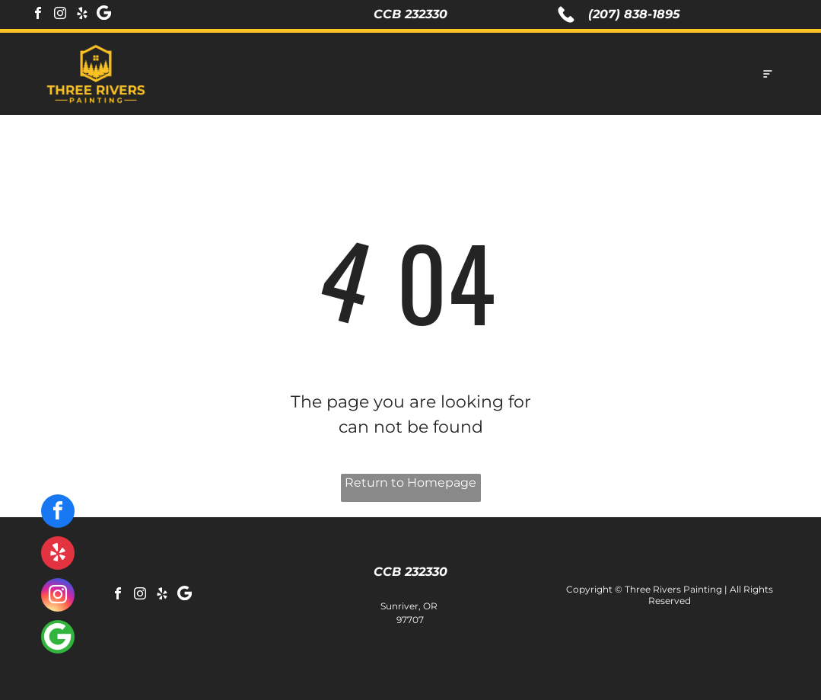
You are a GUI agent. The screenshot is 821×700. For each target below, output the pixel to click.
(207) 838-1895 (634, 14)
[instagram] (60, 15)
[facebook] (38, 15)
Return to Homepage (410, 482)
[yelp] (82, 15)
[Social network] (104, 15)
